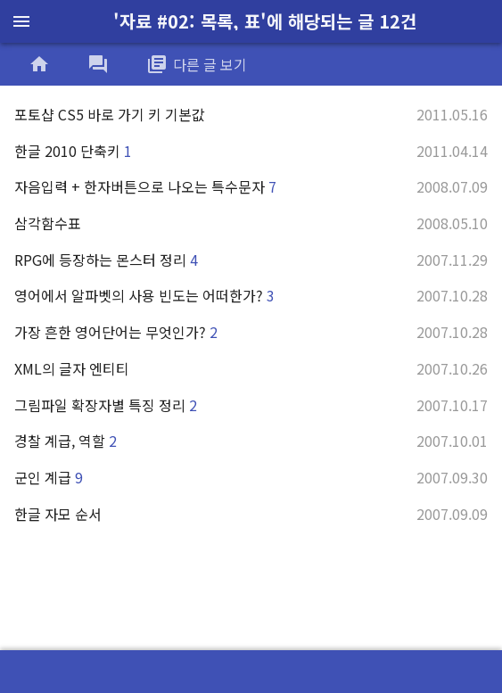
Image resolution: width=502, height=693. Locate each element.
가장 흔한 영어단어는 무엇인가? (251, 332)
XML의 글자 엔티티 (251, 368)
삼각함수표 (251, 223)
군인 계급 (251, 477)
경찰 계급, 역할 (251, 440)
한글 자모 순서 (251, 513)
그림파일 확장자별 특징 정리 (251, 405)
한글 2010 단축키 (251, 150)
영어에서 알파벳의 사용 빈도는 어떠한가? (251, 295)
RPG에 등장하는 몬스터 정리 (251, 259)
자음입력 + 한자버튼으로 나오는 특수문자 (251, 186)
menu (21, 21)
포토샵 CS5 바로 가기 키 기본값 (251, 114)
